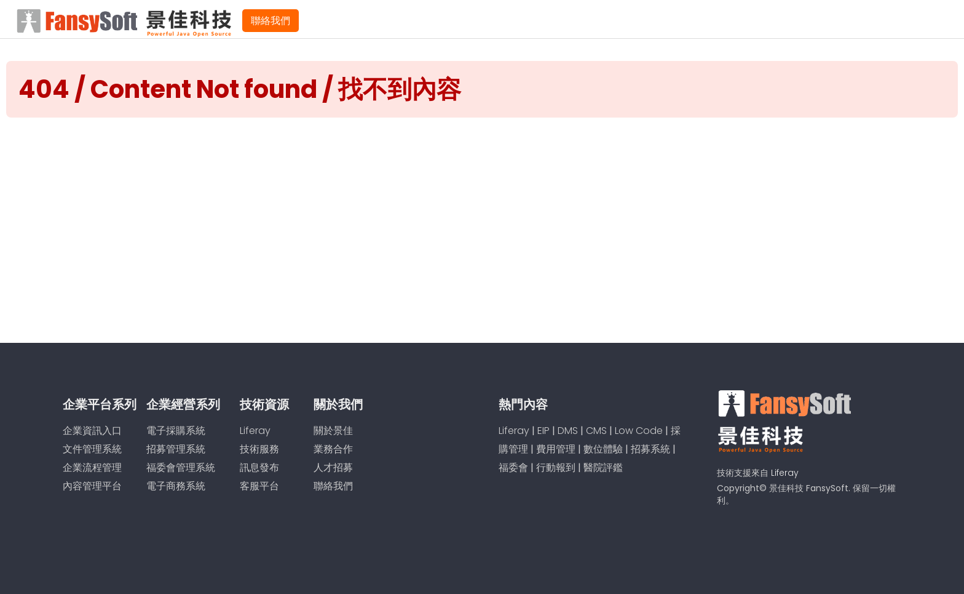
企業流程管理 (92, 467)
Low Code (639, 430)
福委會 (513, 467)
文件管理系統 (92, 449)
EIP (543, 430)
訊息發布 (259, 467)
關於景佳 (333, 430)
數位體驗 (603, 449)
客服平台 (259, 486)
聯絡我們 (270, 21)
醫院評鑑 (603, 467)
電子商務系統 (175, 486)
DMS (568, 430)
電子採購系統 (175, 430)
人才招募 (333, 467)
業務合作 (333, 449)
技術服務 (259, 449)
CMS (596, 430)
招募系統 (650, 449)
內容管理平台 (92, 486)
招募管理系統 (175, 449)
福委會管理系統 (180, 467)
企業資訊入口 (92, 430)
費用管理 (555, 449)
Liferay (255, 430)
